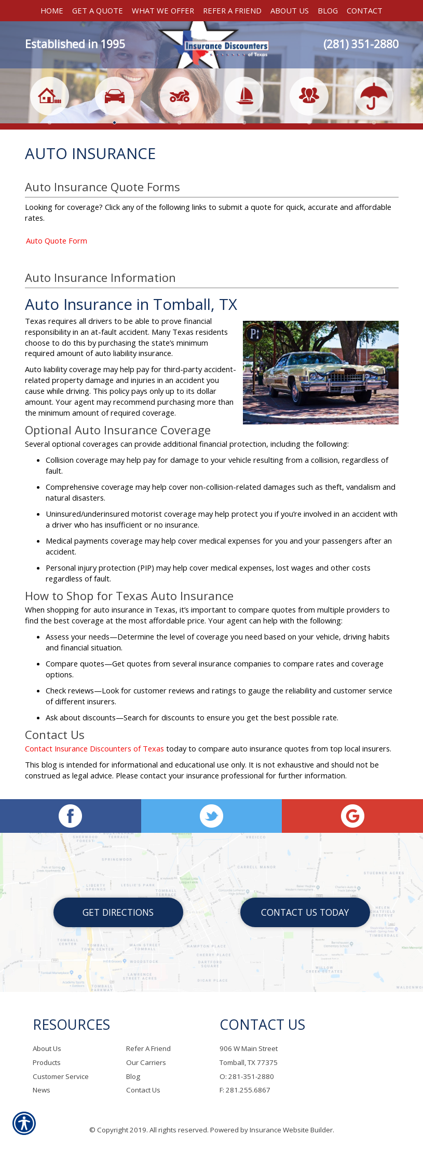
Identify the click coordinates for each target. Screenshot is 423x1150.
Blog (133, 1076)
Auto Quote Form (56, 246)
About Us (47, 1049)
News (41, 1090)
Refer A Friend (148, 1049)
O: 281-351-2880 (247, 1076)
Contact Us (143, 1090)
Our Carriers (146, 1062)
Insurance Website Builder (291, 1129)
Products (47, 1062)
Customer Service (61, 1076)
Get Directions (118, 912)
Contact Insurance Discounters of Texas (94, 754)
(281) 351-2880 (361, 44)
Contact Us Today (305, 912)
